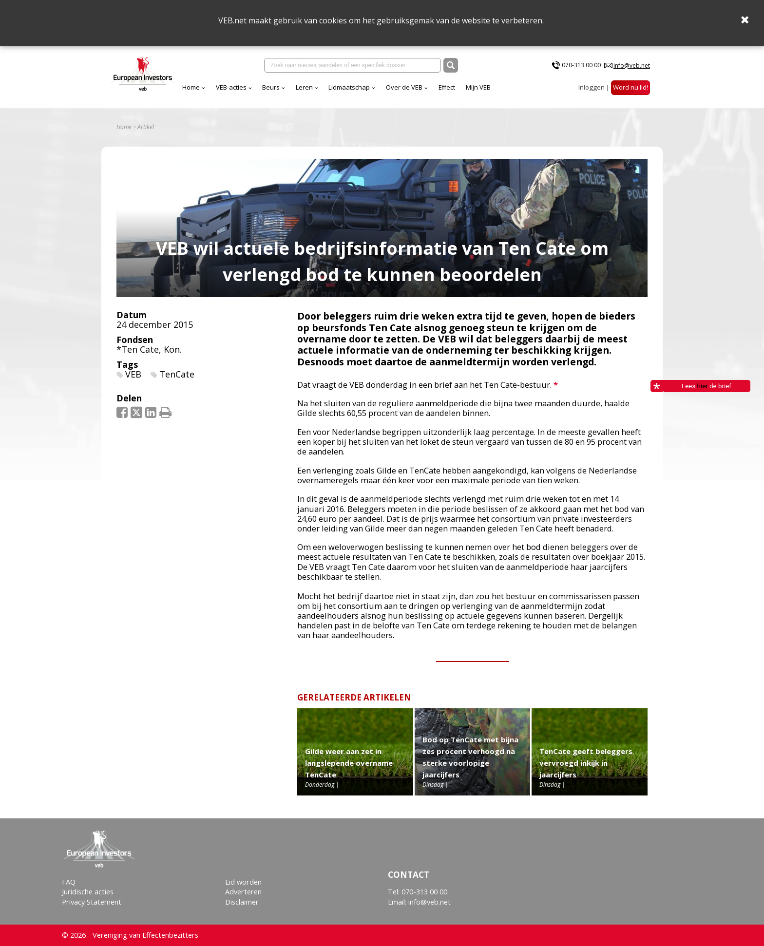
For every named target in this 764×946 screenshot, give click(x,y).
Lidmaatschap (281, 87)
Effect (378, 87)
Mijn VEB (410, 87)
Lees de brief (697, 386)
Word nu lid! (630, 87)
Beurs (202, 87)
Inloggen (591, 87)
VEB (133, 374)
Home (123, 87)
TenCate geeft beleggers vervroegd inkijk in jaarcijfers (585, 762)
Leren (236, 87)
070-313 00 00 (581, 65)
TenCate (176, 374)
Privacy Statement (91, 902)
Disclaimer (242, 902)
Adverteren (243, 891)
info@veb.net (631, 65)
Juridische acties (88, 891)
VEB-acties (163, 87)
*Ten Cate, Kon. (149, 349)
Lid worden (243, 882)
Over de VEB (336, 87)
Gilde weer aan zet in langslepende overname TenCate (349, 762)
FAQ (69, 882)
